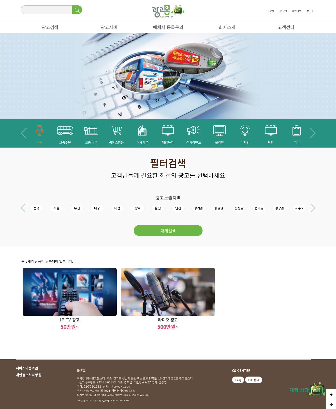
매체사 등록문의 (165, 28)
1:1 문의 (254, 380)
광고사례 (106, 28)
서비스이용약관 (27, 367)
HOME (271, 11)
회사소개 (224, 28)
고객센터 (283, 28)
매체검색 (168, 230)
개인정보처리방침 (28, 374)
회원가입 (297, 11)
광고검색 (47, 28)
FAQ (238, 380)
